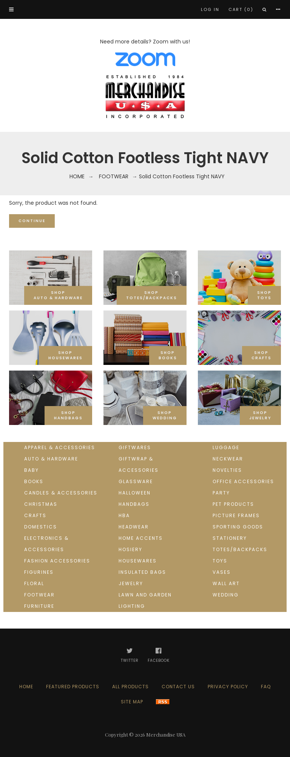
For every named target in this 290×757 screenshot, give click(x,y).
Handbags (134, 504)
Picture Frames (236, 515)
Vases (222, 572)
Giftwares (135, 447)
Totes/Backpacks (240, 549)
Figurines (39, 572)
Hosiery (130, 549)
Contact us (178, 686)
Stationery (230, 538)
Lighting (132, 606)
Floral (34, 583)
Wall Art (226, 583)
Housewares (138, 561)
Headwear (134, 527)
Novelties (227, 470)
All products (130, 686)
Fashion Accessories (57, 561)
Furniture (39, 606)
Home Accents (141, 538)
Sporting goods (238, 527)
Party (221, 493)
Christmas (40, 504)
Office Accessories (243, 481)
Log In (210, 9)
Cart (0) (240, 9)
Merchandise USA (165, 734)
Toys (220, 561)
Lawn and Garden (145, 595)
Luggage (226, 447)
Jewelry (131, 583)
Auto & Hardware (51, 459)
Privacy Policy (228, 686)
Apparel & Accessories (59, 447)
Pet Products (233, 504)
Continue (32, 221)
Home (77, 176)
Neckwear (228, 459)
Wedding (226, 595)
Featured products (72, 686)
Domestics (40, 527)
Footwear (113, 176)
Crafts (35, 515)
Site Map (132, 701)
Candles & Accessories (60, 493)
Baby (31, 470)
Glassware (136, 481)
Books (33, 481)
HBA (124, 515)
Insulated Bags (142, 572)
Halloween (135, 493)
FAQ (266, 686)
